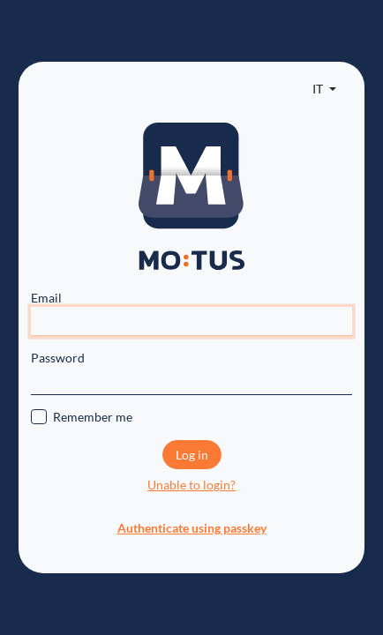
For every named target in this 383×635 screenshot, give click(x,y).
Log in (192, 454)
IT (319, 88)
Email (46, 297)
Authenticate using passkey (192, 527)
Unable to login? (191, 484)
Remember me (92, 416)
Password (58, 357)
